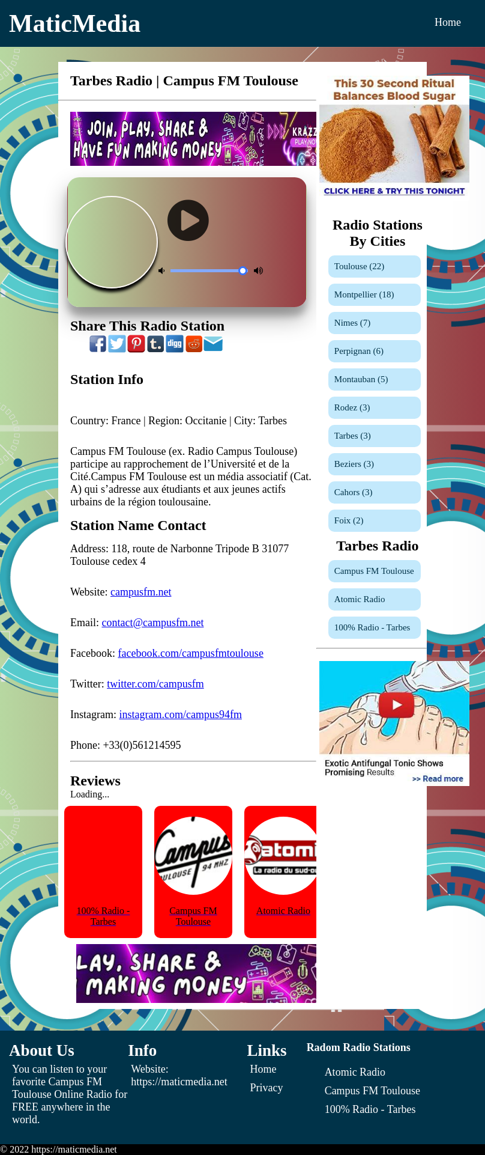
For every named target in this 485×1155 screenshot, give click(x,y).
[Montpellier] (374, 295)
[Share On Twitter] (117, 350)
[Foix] (374, 521)
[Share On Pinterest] (136, 350)
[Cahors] (374, 492)
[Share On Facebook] (97, 350)
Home (448, 22)
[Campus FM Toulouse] (374, 571)
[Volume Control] (209, 270)
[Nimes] (374, 323)
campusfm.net (140, 592)
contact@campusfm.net (152, 623)
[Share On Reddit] (193, 350)
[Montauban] (374, 379)
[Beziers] (374, 464)
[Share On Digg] (174, 350)
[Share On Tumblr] (155, 350)
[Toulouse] (374, 266)
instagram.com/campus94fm (180, 715)
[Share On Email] (213, 350)
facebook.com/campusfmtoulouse (190, 653)
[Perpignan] (374, 351)
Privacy (266, 1088)
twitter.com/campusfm (155, 684)
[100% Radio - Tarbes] (374, 628)
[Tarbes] (374, 436)
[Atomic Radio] (374, 599)
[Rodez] (374, 408)
